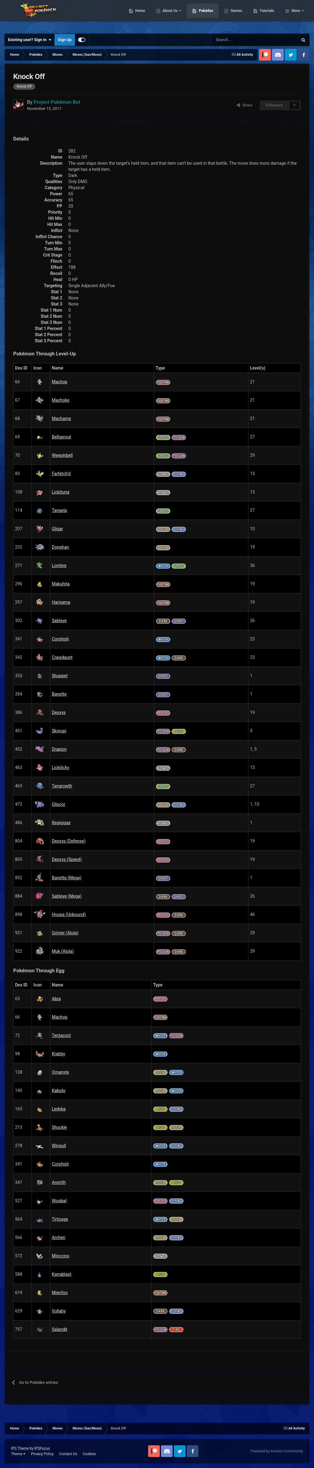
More (296, 15)
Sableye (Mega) (67, 896)
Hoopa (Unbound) (69, 914)
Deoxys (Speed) (67, 859)
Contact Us (68, 1454)
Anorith (59, 1182)
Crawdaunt (62, 657)
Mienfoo (60, 1292)
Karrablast (61, 1274)
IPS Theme (20, 1448)
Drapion (59, 749)
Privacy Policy (42, 1454)
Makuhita (61, 583)
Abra (56, 998)
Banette (59, 694)
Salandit (59, 1329)
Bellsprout (61, 436)
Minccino (60, 1255)
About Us (201, 15)
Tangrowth (62, 785)
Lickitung (60, 492)
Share (244, 105)
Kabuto (58, 1090)
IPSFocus (42, 1448)
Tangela (59, 510)
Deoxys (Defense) (69, 841)
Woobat (59, 1200)
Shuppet (59, 675)
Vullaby (59, 1310)
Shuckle (59, 1127)
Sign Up (64, 39)
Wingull (59, 1145)
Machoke (60, 400)
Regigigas (61, 822)
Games (268, 15)
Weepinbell (62, 455)
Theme (18, 1454)
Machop (59, 381)
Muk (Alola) (63, 951)
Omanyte (60, 1072)
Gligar (57, 528)
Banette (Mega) (66, 877)
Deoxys (59, 712)
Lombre (59, 565)
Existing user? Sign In (29, 40)
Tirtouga (60, 1219)
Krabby (58, 1053)
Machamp (61, 418)
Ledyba (59, 1108)
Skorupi (59, 730)
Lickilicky (60, 767)
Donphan (60, 547)
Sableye (59, 620)
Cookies (89, 1454)
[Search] (232, 40)
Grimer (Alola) (65, 932)
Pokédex (237, 15)
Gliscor (58, 804)
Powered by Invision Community (277, 1451)
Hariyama (61, 602)
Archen (58, 1237)
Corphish (60, 638)
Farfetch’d (61, 473)
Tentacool (61, 1035)
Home (171, 15)
